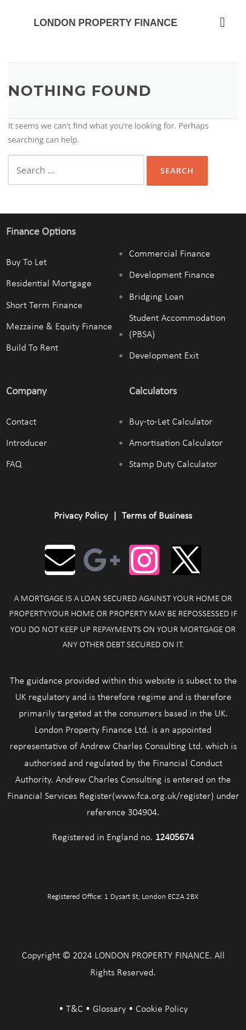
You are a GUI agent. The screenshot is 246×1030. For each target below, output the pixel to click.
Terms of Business (157, 516)
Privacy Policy (81, 516)
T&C (74, 1009)
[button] (222, 22)
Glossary (109, 1009)
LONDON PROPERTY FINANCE (106, 23)
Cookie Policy (162, 1009)
